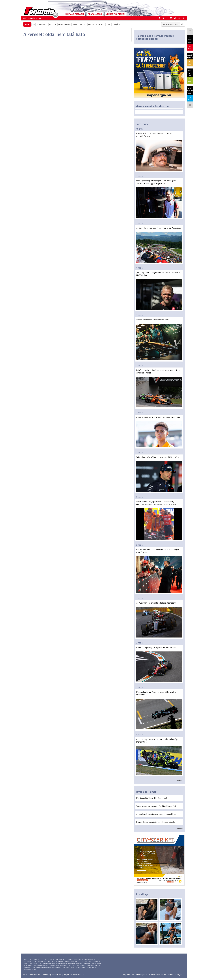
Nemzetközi (64, 24)
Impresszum (128, 974)
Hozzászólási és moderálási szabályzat (166, 974)
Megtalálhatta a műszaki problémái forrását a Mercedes (159, 710)
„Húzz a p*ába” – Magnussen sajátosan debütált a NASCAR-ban (159, 290)
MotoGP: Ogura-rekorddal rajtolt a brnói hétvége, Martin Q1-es (159, 756)
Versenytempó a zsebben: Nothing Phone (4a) (156, 806)
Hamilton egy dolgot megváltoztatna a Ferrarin (159, 664)
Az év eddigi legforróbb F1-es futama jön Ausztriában (159, 245)
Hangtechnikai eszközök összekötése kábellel (155, 822)
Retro (83, 24)
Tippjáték (117, 24)
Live (108, 24)
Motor (52, 24)
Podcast (100, 24)
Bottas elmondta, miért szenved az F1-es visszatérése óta (159, 151)
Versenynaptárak (115, 14)
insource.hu (80, 974)
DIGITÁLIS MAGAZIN (74, 14)
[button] (183, 18)
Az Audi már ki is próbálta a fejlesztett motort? (159, 620)
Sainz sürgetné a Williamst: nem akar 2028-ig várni (159, 474)
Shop (27, 24)
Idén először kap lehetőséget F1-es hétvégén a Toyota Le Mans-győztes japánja (159, 198)
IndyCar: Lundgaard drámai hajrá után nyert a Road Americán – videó (159, 388)
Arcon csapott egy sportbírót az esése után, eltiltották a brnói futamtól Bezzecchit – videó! (159, 519)
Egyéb (91, 24)
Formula (42, 24)
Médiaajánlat (141, 974)
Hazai (75, 24)
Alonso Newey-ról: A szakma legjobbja (159, 339)
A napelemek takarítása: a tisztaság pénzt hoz (156, 814)
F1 (34, 24)
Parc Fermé (142, 124)
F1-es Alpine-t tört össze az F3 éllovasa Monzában (159, 431)
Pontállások (95, 14)
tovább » (179, 780)
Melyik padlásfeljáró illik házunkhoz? (151, 798)
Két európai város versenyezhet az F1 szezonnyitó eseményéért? (159, 570)
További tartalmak (146, 792)
